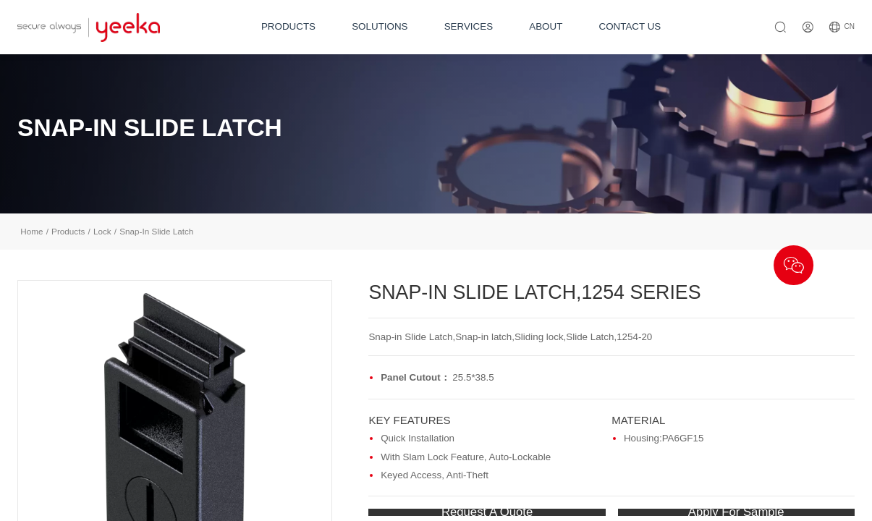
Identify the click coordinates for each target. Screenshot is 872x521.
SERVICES (468, 26)
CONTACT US (630, 26)
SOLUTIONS (379, 26)
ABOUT (545, 26)
